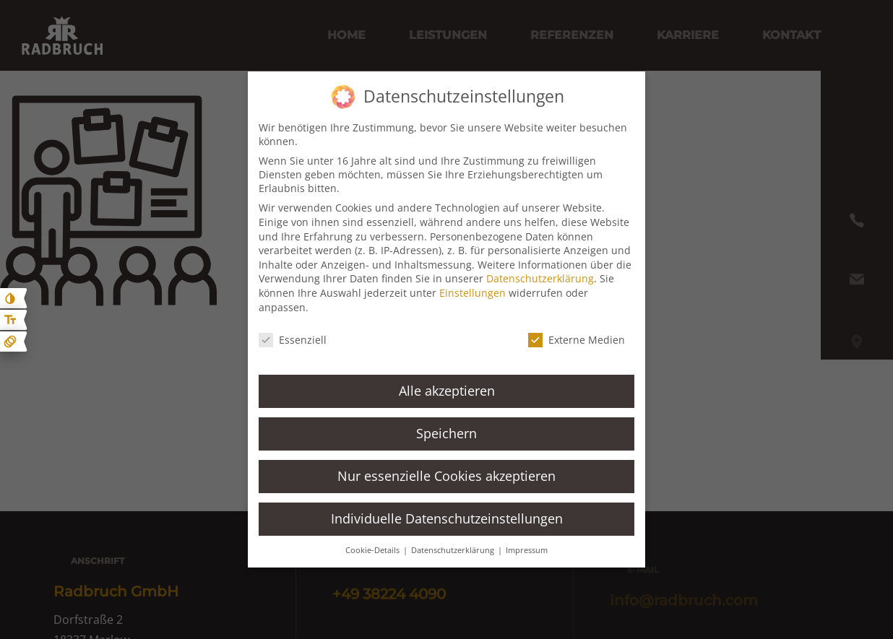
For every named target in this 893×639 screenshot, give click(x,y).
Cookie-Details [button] (373, 550)
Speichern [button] (446, 433)
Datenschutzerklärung (540, 278)
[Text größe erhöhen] (10, 320)
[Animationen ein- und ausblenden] (10, 341)
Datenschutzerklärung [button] (453, 550)
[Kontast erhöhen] (10, 298)
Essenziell (293, 340)
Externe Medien (576, 340)
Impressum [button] (527, 550)
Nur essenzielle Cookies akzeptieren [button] (446, 475)
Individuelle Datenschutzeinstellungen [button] (447, 518)
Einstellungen (472, 293)
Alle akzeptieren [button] (447, 390)
